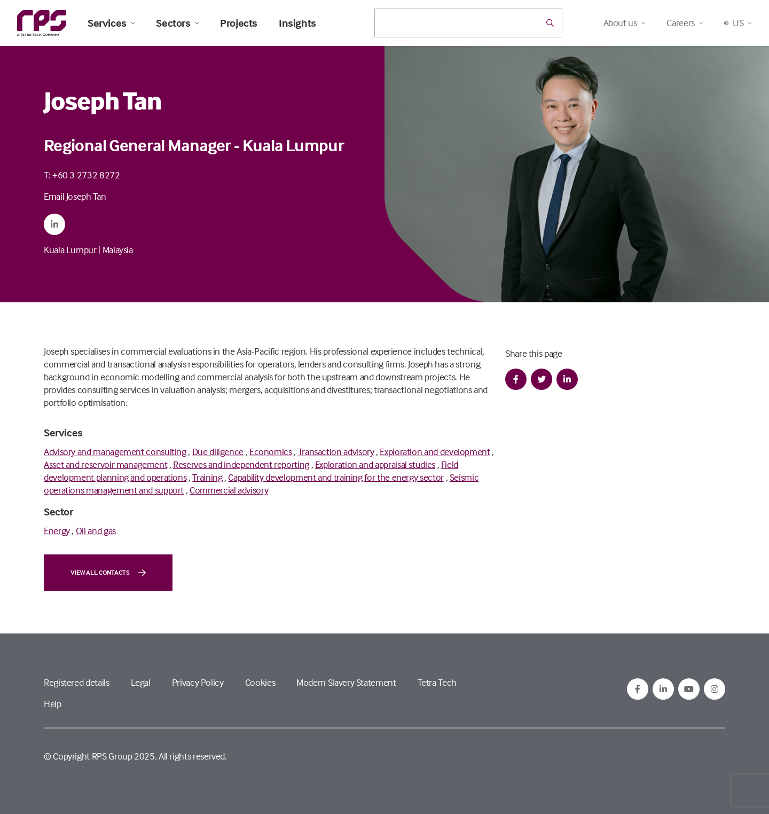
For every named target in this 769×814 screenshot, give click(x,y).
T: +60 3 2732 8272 (82, 175)
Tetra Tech (437, 682)
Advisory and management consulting (115, 451)
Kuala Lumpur (70, 250)
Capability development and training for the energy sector (335, 477)
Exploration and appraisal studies (375, 464)
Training (207, 477)
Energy (57, 531)
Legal (141, 682)
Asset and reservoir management (105, 464)
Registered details (76, 682)
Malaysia (118, 250)
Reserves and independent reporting (241, 464)
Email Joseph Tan (75, 196)
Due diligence (218, 451)
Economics (270, 451)
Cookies (260, 682)
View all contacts (108, 572)
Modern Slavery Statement (346, 682)
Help (52, 704)
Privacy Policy (198, 682)
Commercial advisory (229, 490)
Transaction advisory (336, 451)
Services (111, 23)
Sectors (177, 23)
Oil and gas (96, 531)
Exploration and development (435, 451)
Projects (238, 23)
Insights (297, 23)
